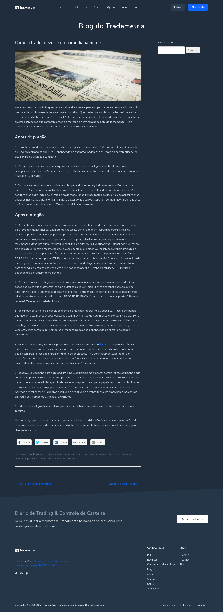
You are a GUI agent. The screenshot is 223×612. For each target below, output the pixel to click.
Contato (138, 7)
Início (62, 7)
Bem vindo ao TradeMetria (33, 484)
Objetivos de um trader (125, 484)
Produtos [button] (78, 7)
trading (52, 458)
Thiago (70, 458)
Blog (182, 564)
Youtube (185, 559)
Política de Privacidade (192, 605)
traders (43, 458)
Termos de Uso (166, 605)
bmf (85, 454)
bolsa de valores (98, 454)
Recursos (152, 559)
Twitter (184, 555)
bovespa (114, 454)
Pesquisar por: (166, 42)
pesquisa (32, 458)
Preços (97, 7)
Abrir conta (153, 588)
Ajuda (111, 7)
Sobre (124, 7)
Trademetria (64, 263)
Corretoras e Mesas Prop (161, 564)
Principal (52, 454)
